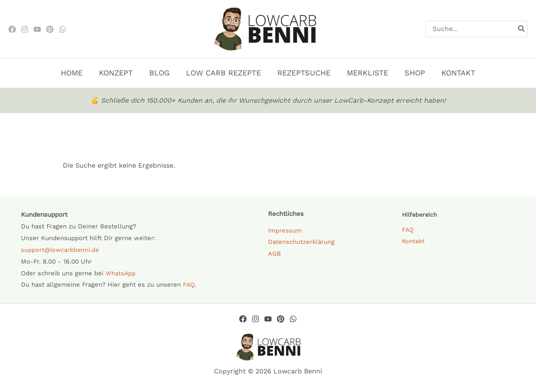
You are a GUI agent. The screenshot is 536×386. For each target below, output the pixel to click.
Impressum (285, 230)
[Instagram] (24, 29)
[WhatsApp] (62, 29)
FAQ (189, 284)
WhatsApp (121, 273)
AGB (274, 254)
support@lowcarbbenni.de (60, 250)
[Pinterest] (50, 29)
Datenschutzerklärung (301, 242)
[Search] (521, 29)
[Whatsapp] (293, 319)
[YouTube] (268, 319)
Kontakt (413, 241)
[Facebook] (12, 29)
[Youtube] (37, 29)
